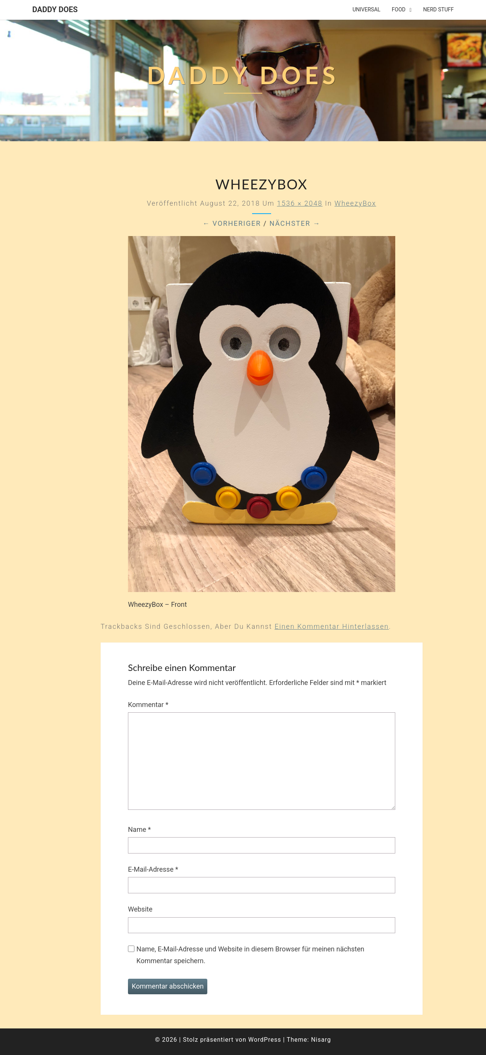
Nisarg (321, 1039)
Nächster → (295, 223)
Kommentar (148, 705)
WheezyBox (355, 203)
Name (139, 829)
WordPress (264, 1039)
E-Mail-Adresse (153, 869)
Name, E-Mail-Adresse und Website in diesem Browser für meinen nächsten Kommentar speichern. (250, 955)
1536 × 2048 (299, 203)
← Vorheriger (231, 223)
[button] (470, 11)
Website (140, 909)
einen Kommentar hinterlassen (332, 626)
